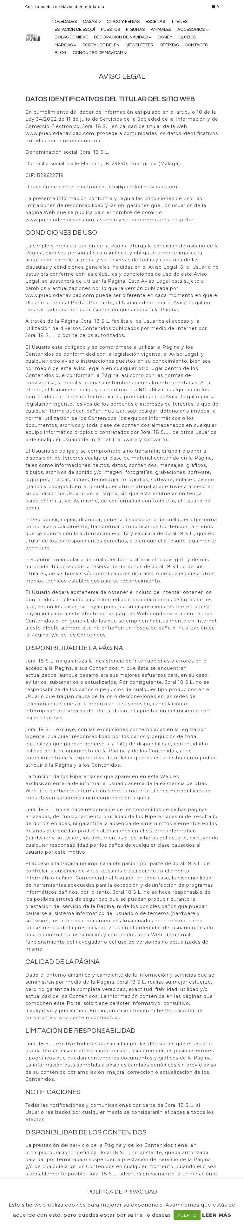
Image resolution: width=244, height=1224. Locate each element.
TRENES (179, 21)
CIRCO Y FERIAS (123, 21)
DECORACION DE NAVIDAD (121, 37)
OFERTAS (169, 45)
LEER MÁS (216, 1215)
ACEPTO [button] (187, 1215)
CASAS (90, 21)
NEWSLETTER (140, 45)
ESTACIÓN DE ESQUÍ (75, 29)
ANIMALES (161, 29)
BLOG (61, 52)
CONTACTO (196, 45)
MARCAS (64, 45)
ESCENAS (155, 21)
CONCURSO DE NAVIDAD (98, 52)
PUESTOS (110, 29)
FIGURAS (135, 29)
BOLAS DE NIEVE (71, 37)
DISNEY (164, 37)
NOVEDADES (64, 21)
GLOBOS (187, 37)
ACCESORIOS (191, 29)
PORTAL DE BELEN (101, 45)
